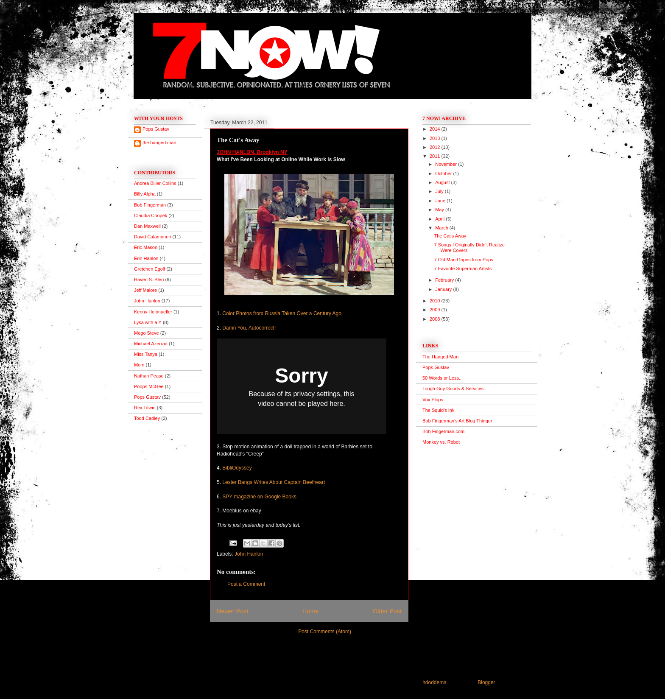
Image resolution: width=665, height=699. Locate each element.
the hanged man (159, 142)
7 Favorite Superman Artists (463, 268)
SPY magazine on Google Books (259, 497)
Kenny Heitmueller (153, 311)
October (444, 173)
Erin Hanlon (146, 258)
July (440, 191)
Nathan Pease (149, 375)
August (443, 182)
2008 (435, 319)
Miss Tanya (145, 354)
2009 (435, 309)
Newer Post (232, 611)
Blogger (486, 682)
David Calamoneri (152, 236)
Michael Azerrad (151, 343)
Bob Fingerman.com (443, 431)
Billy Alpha (145, 193)
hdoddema (434, 682)
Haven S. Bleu (149, 279)
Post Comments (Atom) (324, 632)
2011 (435, 156)
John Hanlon (249, 554)
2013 (435, 138)
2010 (435, 300)
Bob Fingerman (150, 204)
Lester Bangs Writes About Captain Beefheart (273, 482)
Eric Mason (145, 247)
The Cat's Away (450, 235)
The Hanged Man (440, 356)
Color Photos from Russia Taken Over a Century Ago (281, 313)
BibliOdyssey (236, 468)
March (442, 227)
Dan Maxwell (147, 226)
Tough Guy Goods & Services (452, 388)
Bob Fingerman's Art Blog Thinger (457, 420)
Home (310, 611)
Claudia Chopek (150, 215)
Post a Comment (246, 584)
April (440, 218)
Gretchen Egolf (149, 268)
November (446, 164)
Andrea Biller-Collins (155, 183)
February (445, 279)
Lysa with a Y (148, 322)
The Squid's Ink (438, 410)
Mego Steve (146, 333)
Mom (139, 364)
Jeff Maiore (145, 290)
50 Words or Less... (442, 377)
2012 (435, 147)
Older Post (387, 611)
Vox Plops (432, 399)
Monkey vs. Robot (441, 442)
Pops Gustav (155, 128)
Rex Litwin (145, 407)
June (441, 200)
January (444, 289)
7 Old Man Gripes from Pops (463, 259)
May (440, 209)
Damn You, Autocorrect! (249, 328)
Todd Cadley (147, 418)
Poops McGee (149, 386)
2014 (435, 128)
